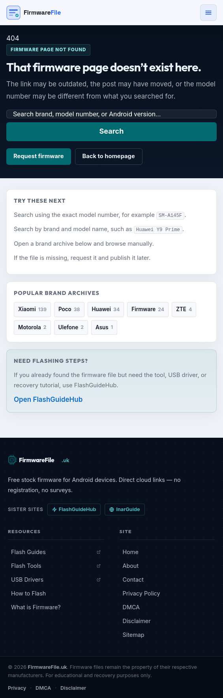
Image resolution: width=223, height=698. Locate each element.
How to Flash (28, 593)
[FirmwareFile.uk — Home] (39, 459)
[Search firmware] (111, 114)
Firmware (147, 309)
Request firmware (38, 156)
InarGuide (124, 509)
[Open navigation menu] (208, 12)
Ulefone (71, 327)
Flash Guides (56, 551)
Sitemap (133, 634)
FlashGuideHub (74, 509)
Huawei (106, 309)
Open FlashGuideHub (48, 399)
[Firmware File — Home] (33, 13)
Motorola (32, 327)
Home (131, 551)
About (131, 565)
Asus (104, 327)
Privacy (17, 688)
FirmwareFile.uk (47, 667)
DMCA (131, 606)
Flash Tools (56, 565)
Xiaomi (32, 309)
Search (111, 131)
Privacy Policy (141, 593)
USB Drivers (56, 579)
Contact (133, 579)
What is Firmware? (36, 606)
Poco (69, 309)
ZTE (184, 309)
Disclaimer (137, 620)
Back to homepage (108, 156)
